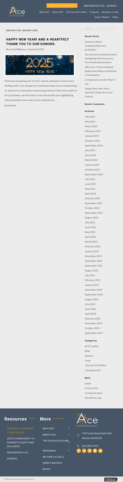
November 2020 (93, 289)
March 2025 (91, 126)
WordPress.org (93, 397)
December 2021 (93, 256)
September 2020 (94, 294)
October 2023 (92, 169)
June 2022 (90, 227)
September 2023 (94, 174)
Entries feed (91, 388)
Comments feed (93, 393)
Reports (89, 355)
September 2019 (94, 332)
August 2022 (91, 217)
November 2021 (93, 260)
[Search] (101, 29)
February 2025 (92, 131)
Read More (10, 105)
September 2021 (94, 265)
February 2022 (92, 246)
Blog (87, 350)
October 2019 (92, 328)
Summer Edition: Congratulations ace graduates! (95, 45)
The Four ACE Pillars (95, 365)
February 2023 (92, 198)
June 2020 (90, 308)
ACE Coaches (92, 346)
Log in (88, 383)
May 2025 (90, 121)
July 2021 (90, 275)
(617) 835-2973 (90, 445)
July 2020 (90, 304)
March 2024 (91, 159)
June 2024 (90, 155)
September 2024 (94, 145)
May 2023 (90, 188)
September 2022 (94, 212)
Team (88, 360)
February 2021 (92, 280)
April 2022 (90, 236)
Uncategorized (92, 370)
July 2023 (90, 179)
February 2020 (92, 318)
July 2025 (90, 116)
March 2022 (91, 241)
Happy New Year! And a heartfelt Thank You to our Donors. (99, 92)
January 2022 (92, 251)
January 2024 (92, 164)
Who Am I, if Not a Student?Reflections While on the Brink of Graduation (101, 71)
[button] (69, 428)
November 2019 (93, 323)
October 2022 (92, 207)
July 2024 (90, 150)
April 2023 (90, 193)
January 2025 (92, 135)
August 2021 (91, 270)
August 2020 (91, 299)
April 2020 (90, 313)
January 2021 (92, 284)
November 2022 (93, 203)
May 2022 (90, 231)
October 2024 (92, 140)
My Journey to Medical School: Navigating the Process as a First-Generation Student (101, 58)
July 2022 (90, 222)
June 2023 (90, 183)
